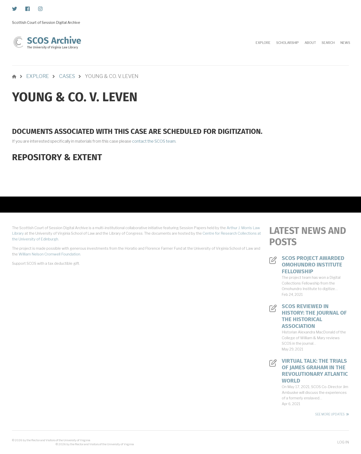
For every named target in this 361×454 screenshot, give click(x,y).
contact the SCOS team (153, 141)
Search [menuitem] (328, 43)
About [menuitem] (310, 43)
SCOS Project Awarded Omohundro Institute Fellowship (313, 265)
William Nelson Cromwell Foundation (49, 254)
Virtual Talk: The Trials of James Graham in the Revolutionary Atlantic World (315, 371)
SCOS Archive (54, 40)
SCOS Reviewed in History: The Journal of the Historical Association (314, 316)
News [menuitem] (345, 43)
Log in (343, 442)
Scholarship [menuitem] (287, 43)
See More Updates (330, 414)
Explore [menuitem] (263, 43)
